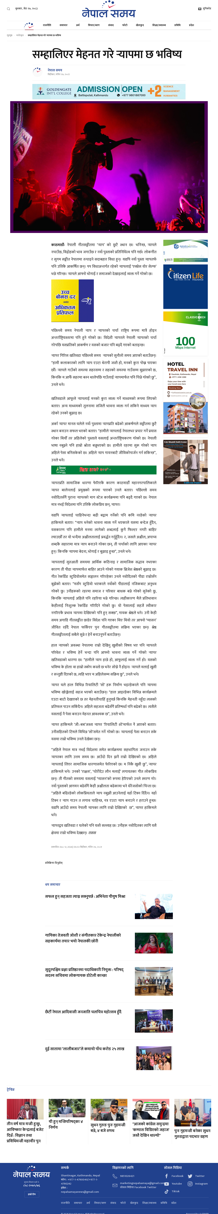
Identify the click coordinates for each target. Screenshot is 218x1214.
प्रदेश (191, 25)
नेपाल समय (55, 70)
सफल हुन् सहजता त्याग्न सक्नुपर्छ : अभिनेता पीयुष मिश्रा (85, 896)
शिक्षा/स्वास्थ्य (159, 25)
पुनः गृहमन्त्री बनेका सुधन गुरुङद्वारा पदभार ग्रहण (192, 1133)
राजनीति (47, 25)
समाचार (63, 25)
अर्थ (78, 25)
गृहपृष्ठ (9, 35)
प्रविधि (177, 25)
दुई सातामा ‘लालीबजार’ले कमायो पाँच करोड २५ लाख (84, 1049)
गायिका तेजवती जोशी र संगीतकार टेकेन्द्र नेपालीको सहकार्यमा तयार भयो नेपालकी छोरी (83, 938)
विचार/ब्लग (94, 25)
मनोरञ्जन (20, 35)
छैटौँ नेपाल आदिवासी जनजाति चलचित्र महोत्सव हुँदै (83, 1012)
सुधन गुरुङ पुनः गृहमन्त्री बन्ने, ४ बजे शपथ (108, 1128)
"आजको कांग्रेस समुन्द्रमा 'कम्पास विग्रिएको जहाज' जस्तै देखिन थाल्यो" (151, 1130)
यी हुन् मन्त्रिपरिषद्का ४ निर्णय (66, 1124)
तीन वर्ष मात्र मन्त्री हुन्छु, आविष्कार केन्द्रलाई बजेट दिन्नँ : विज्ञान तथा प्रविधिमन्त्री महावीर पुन (25, 1133)
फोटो (124, 25)
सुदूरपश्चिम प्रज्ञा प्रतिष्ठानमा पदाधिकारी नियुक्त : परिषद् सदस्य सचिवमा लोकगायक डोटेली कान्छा (84, 972)
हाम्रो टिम (32, 1194)
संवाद (111, 25)
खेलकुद (140, 25)
